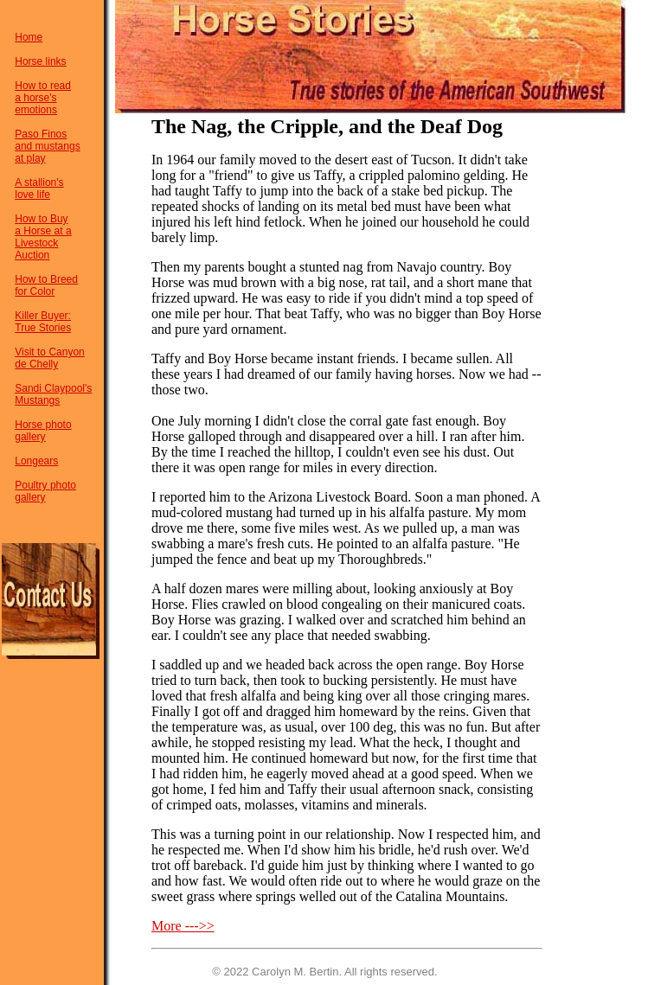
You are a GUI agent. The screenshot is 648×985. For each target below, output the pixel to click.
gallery (30, 437)
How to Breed (46, 279)
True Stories (43, 328)
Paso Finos (41, 134)
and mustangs (47, 146)
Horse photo (43, 425)
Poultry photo (45, 485)
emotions (36, 110)
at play (30, 158)
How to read (43, 86)
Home (28, 37)
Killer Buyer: (43, 316)
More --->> (183, 925)
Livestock (36, 243)
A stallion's (39, 182)
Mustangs (37, 400)
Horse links (40, 61)
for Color (35, 291)
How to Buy (41, 219)
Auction (32, 255)
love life (32, 195)
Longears (36, 461)
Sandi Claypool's (53, 388)
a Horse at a (43, 231)
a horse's (35, 98)
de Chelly (36, 364)
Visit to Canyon (50, 352)
